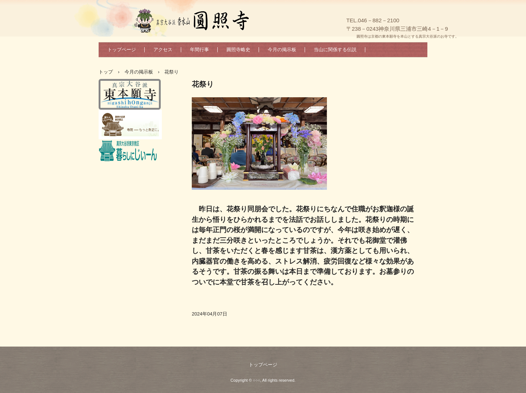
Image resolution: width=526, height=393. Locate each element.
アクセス (162, 49)
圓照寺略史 (238, 49)
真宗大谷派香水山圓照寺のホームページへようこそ (237, 21)
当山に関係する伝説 (335, 49)
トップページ (121, 49)
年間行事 (199, 49)
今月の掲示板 (282, 49)
